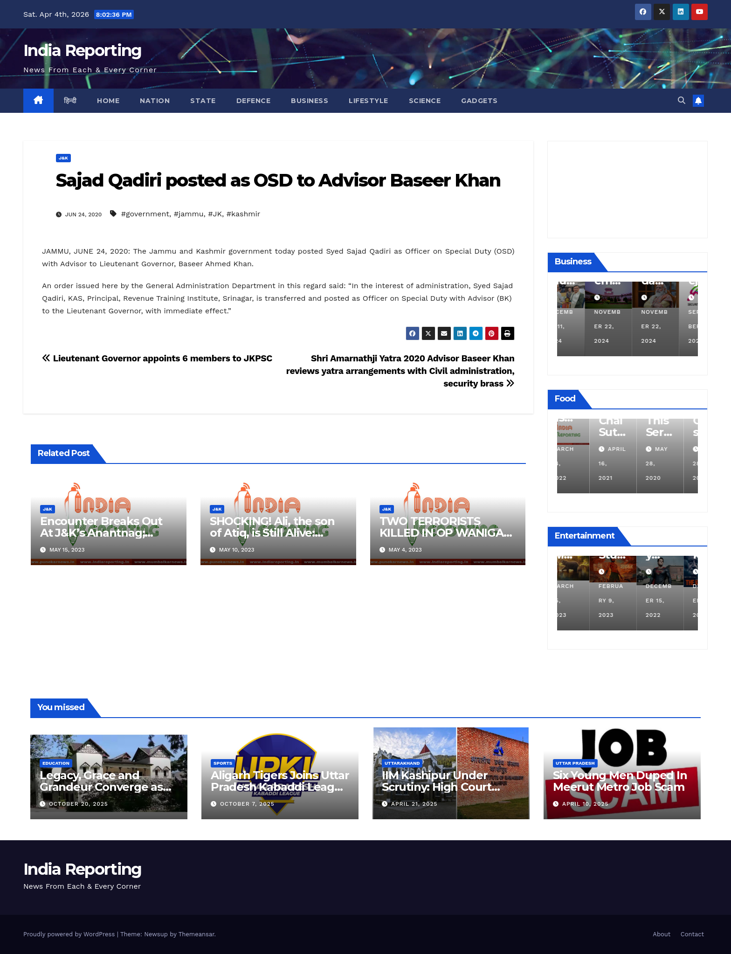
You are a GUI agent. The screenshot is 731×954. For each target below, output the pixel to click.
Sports (223, 763)
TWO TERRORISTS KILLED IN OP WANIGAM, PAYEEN (448, 532)
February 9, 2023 (626, 600)
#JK (215, 213)
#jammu (189, 213)
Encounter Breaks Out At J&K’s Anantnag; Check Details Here (101, 532)
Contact (692, 934)
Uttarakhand (402, 763)
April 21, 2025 (414, 804)
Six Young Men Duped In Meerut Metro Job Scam (620, 781)
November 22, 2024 (627, 326)
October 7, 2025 (247, 804)
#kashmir (244, 213)
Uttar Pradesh (575, 763)
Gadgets (479, 101)
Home (108, 101)
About (661, 934)
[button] (681, 100)
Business (309, 101)
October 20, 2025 (78, 804)
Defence (253, 101)
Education (55, 763)
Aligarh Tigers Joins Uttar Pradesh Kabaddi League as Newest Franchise (280, 786)
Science (425, 101)
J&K (63, 157)
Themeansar (196, 934)
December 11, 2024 (579, 326)
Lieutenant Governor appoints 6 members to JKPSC (157, 358)
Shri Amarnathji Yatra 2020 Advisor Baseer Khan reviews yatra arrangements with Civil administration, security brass (400, 371)
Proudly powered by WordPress (70, 934)
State (203, 101)
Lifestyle (368, 101)
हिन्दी (70, 101)
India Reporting (82, 50)
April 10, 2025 (585, 804)
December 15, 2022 (674, 600)
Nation (155, 101)
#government (145, 213)
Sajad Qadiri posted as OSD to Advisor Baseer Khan (278, 180)
